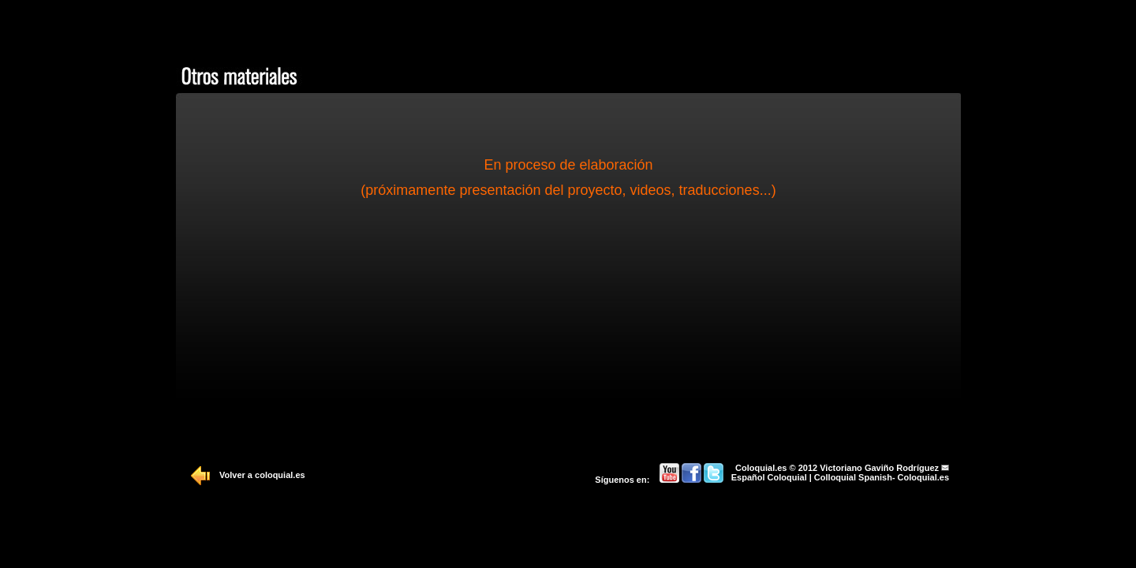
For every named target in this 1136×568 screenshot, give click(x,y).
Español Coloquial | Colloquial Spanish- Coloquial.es (840, 477)
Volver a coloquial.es (262, 475)
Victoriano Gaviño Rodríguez (879, 468)
